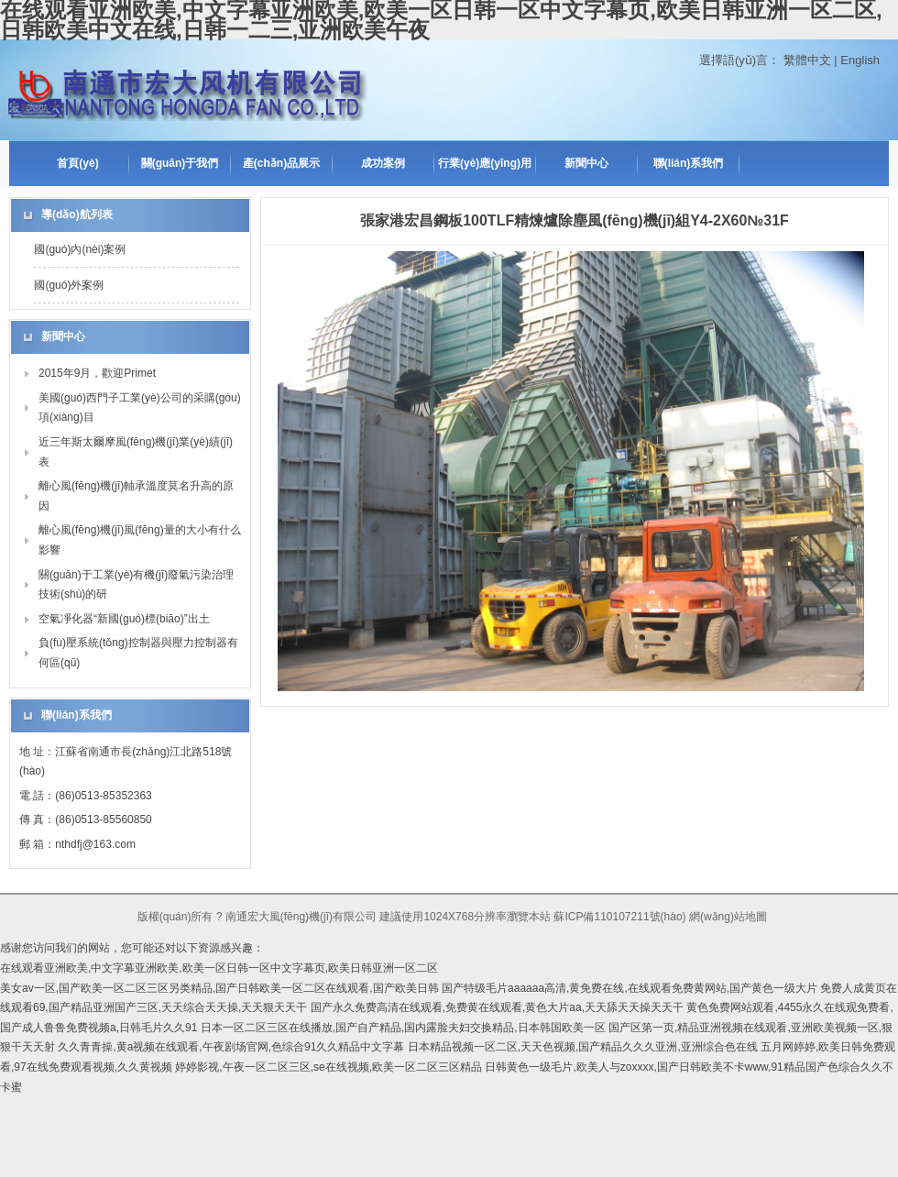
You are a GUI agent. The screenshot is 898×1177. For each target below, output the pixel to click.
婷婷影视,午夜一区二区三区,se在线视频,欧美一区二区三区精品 (328, 1067)
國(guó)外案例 (69, 285)
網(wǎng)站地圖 (728, 916)
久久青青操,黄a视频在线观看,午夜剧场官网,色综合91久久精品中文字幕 (231, 1046)
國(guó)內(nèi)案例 (80, 249)
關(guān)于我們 (180, 163)
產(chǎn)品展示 (281, 163)
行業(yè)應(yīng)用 (484, 163)
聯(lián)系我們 (688, 163)
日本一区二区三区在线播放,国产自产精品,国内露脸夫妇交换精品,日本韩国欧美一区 (403, 1027)
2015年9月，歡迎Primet (97, 373)
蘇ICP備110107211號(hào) (619, 916)
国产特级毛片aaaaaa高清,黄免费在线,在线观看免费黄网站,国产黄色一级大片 (629, 988)
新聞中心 (586, 163)
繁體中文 (807, 60)
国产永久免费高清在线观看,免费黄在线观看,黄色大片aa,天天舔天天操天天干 (497, 1007)
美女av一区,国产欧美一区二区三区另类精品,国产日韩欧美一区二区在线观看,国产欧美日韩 (219, 988)
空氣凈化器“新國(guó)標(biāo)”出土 (124, 618)
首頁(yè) (77, 163)
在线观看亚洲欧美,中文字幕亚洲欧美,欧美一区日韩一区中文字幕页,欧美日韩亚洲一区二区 (219, 968)
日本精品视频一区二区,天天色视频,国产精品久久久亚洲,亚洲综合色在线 (583, 1046)
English (860, 60)
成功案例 (383, 163)
